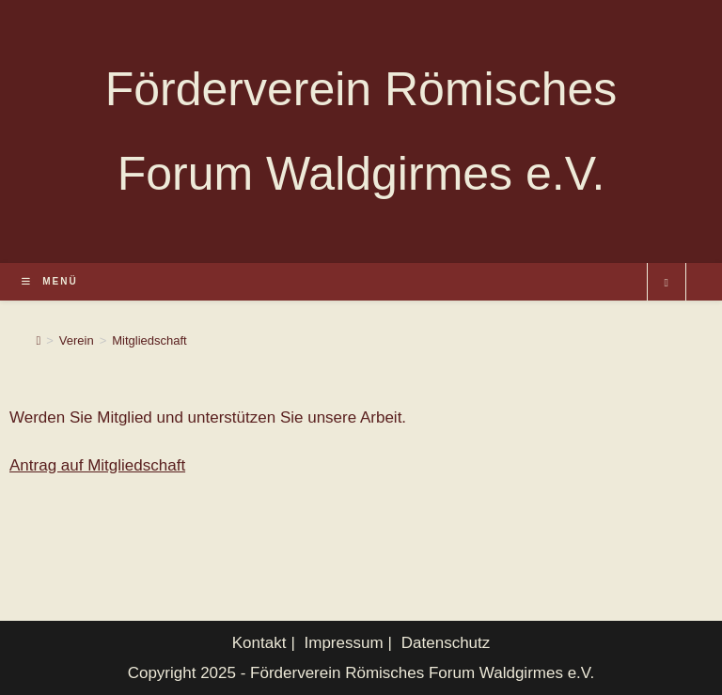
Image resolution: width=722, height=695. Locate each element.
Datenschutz (446, 643)
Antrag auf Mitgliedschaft (97, 465)
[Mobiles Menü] (49, 281)
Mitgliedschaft (149, 340)
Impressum (344, 643)
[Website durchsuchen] (666, 283)
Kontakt (259, 643)
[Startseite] (38, 340)
